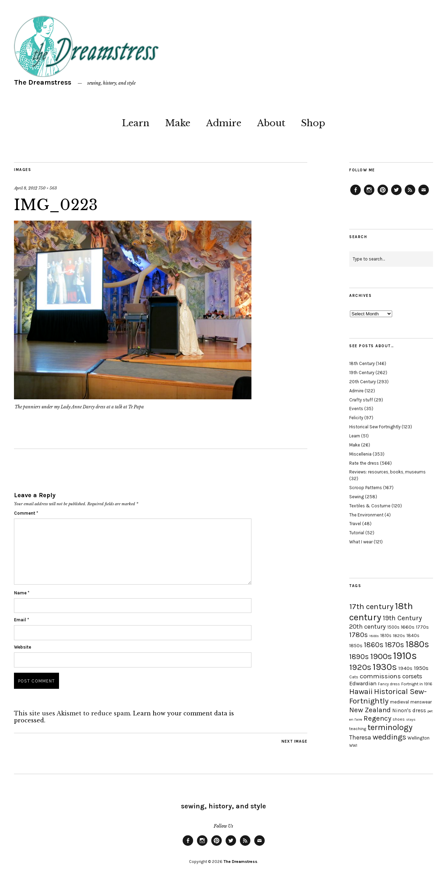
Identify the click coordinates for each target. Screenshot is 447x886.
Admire (223, 123)
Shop (313, 123)
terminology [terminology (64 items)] (389, 727)
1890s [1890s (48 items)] (359, 656)
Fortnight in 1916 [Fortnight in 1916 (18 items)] (416, 683)
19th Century (361, 372)
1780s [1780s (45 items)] (358, 634)
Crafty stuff (361, 399)
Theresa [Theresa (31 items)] (360, 737)
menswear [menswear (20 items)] (421, 702)
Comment (26, 513)
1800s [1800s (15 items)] (374, 636)
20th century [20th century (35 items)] (367, 626)
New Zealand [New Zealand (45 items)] (370, 710)
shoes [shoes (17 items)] (399, 719)
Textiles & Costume (369, 505)
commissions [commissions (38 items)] (380, 676)
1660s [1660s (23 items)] (408, 627)
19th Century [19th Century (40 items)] (402, 618)
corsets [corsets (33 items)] (412, 676)
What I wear (361, 541)
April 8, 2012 (25, 188)
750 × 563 (47, 188)
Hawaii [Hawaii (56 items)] (361, 691)
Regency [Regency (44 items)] (377, 718)
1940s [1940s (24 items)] (405, 668)
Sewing (356, 496)
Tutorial (356, 532)
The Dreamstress (42, 82)
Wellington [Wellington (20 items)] (419, 738)
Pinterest (383, 194)
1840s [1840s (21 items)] (412, 635)
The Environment (366, 514)
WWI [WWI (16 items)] (353, 745)
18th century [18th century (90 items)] (381, 611)
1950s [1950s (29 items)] (421, 668)
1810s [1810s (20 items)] (385, 635)
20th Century (362, 381)
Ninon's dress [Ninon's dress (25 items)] (409, 710)
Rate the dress (364, 463)
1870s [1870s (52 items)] (394, 644)
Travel (355, 523)
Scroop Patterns (365, 487)
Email (21, 619)
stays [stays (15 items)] (411, 719)
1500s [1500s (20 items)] (393, 627)
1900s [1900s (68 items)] (381, 656)
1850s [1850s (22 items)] (355, 646)
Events (356, 408)
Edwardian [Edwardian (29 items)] (362, 683)
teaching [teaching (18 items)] (357, 728)
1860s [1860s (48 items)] (373, 645)
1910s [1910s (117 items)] (405, 656)
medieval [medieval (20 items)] (399, 702)
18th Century (362, 363)
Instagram (369, 194)
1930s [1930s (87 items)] (385, 667)
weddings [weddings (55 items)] (389, 737)
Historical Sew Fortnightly (375, 426)
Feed (410, 194)
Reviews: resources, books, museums (387, 471)
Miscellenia (360, 454)
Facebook (355, 194)
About (271, 123)
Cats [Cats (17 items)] (353, 676)
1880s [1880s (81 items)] (417, 644)
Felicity (356, 417)
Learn (135, 123)
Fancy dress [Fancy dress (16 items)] (389, 684)
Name (21, 592)
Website (22, 647)
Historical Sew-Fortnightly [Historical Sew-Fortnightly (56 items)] (388, 696)
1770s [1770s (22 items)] (422, 627)
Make (177, 123)
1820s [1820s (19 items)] (399, 635)
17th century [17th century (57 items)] (371, 606)
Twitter (396, 194)
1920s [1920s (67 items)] (360, 667)
